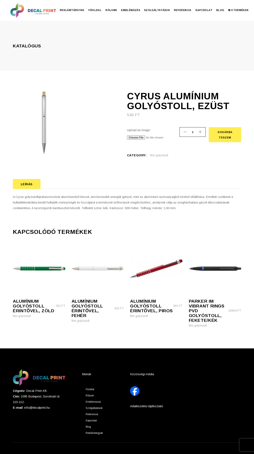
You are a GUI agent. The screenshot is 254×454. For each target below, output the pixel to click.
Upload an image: (139, 130)
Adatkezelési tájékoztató (146, 406)
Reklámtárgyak (94, 433)
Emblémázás (93, 401)
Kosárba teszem (225, 134)
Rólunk (90, 395)
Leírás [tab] (27, 184)
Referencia (92, 414)
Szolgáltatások (94, 408)
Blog (88, 426)
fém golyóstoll (159, 155)
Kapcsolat (91, 420)
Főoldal (90, 389)
